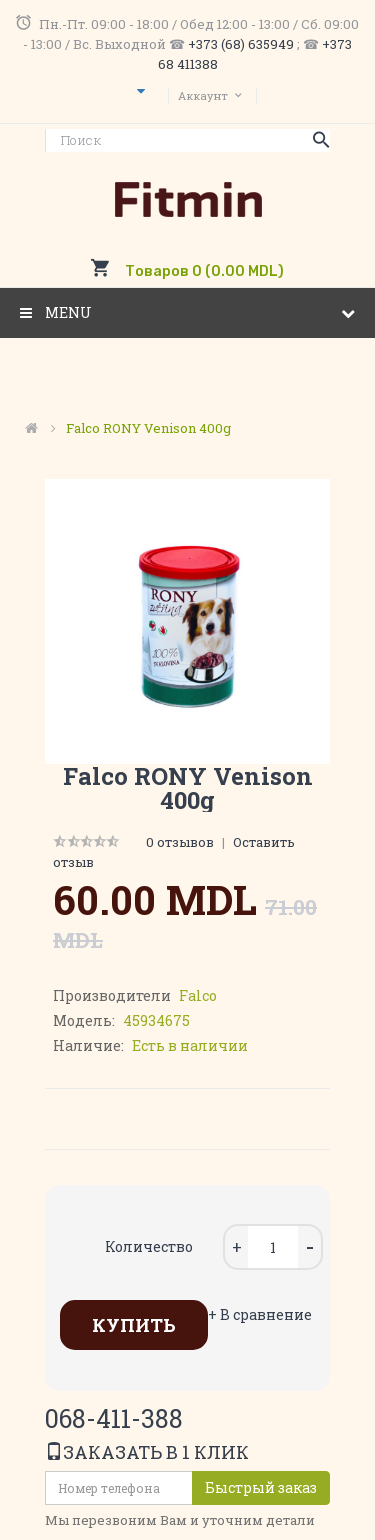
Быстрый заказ (261, 1487)
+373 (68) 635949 (241, 44)
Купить (134, 1325)
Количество (149, 1246)
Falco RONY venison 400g (148, 428)
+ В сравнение (260, 1314)
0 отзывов (180, 842)
